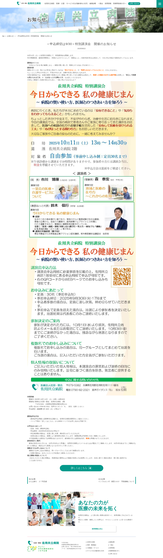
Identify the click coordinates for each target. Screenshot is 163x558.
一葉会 (100, 3)
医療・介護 (60, 3)
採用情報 (108, 3)
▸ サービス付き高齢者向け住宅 (95, 551)
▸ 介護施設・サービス (92, 548)
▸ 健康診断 (112, 542)
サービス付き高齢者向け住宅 (77, 3)
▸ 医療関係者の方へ (114, 551)
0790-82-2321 (77, 546)
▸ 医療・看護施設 (91, 545)
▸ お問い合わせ (113, 554)
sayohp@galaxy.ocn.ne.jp (74, 548)
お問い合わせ (134, 3)
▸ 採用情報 (112, 548)
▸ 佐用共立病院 (90, 542)
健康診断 (92, 3)
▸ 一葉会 (111, 545)
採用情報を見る (96, 528)
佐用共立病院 (49, 3)
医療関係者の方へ (119, 3)
